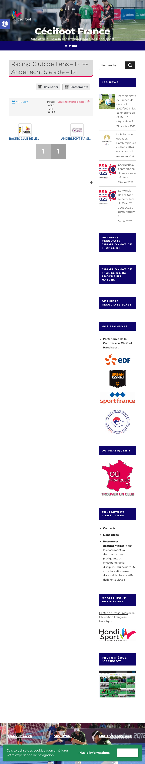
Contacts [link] (109, 528)
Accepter (128, 753)
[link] (5, 24)
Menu (71, 45)
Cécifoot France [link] (72, 31)
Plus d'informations (94, 753)
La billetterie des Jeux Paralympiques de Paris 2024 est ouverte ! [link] (126, 143)
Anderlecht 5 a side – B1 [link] (77, 138)
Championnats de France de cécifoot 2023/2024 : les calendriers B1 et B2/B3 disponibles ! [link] (126, 108)
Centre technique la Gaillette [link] (71, 102)
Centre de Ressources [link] (113, 613)
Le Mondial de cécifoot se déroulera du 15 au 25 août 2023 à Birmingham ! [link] (126, 203)
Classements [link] (76, 87)
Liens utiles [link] (111, 535)
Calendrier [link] (48, 87)
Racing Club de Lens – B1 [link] (25, 138)
